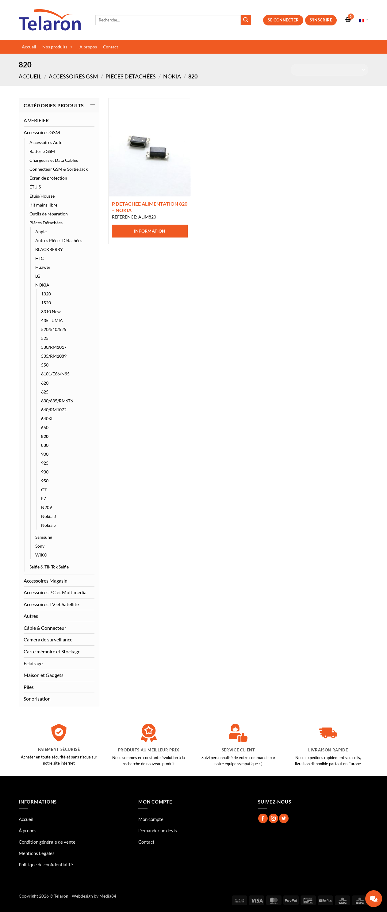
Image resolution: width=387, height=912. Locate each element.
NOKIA (172, 76)
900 (44, 454)
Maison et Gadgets (43, 675)
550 (44, 364)
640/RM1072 (54, 409)
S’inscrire (321, 19)
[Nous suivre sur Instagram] (273, 818)
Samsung (43, 537)
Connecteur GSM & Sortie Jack (58, 169)
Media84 (107, 896)
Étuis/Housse (42, 196)
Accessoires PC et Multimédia (55, 592)
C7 (44, 489)
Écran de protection (48, 177)
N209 (46, 507)
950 (44, 480)
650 (44, 427)
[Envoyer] (246, 20)
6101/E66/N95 (55, 373)
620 (44, 383)
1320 (46, 293)
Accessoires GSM (73, 76)
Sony (39, 546)
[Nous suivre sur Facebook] (263, 818)
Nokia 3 (48, 516)
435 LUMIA (52, 320)
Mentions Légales (37, 853)
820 (44, 436)
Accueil (29, 46)
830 (44, 445)
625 (44, 391)
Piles (29, 687)
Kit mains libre (43, 204)
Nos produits (57, 47)
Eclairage (33, 663)
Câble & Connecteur (45, 628)
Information (150, 231)
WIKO (41, 554)
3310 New (51, 311)
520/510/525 (53, 329)
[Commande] (329, 70)
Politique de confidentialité (46, 864)
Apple (41, 231)
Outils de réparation (48, 213)
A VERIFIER (36, 120)
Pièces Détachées (130, 76)
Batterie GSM (42, 151)
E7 (43, 498)
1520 (46, 302)
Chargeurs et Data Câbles (53, 160)
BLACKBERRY (49, 249)
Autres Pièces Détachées (58, 240)
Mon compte (150, 819)
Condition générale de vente (47, 842)
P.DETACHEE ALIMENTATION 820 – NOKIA (149, 207)
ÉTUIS (35, 186)
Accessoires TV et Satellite (51, 604)
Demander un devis (157, 830)
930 (44, 471)
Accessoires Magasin (45, 580)
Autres (31, 616)
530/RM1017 (54, 347)
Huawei (42, 267)
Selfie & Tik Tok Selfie (49, 566)
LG (37, 276)
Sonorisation (37, 698)
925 (44, 463)
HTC (39, 258)
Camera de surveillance (48, 639)
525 (44, 338)
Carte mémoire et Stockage (52, 651)
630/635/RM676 (57, 400)
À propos (88, 46)
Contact (110, 46)
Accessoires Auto (46, 142)
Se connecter (283, 19)
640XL (47, 418)
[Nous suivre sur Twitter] (284, 818)
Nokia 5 (48, 525)
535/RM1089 (54, 356)
